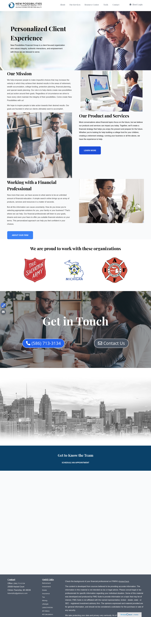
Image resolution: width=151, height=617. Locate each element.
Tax (43, 597)
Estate (44, 590)
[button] (62, 5)
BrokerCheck (124, 581)
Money (44, 600)
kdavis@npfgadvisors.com (17, 593)
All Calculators (47, 614)
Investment (46, 586)
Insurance (46, 593)
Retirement (46, 583)
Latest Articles (47, 607)
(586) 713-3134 (19, 583)
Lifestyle (45, 604)
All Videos (46, 611)
